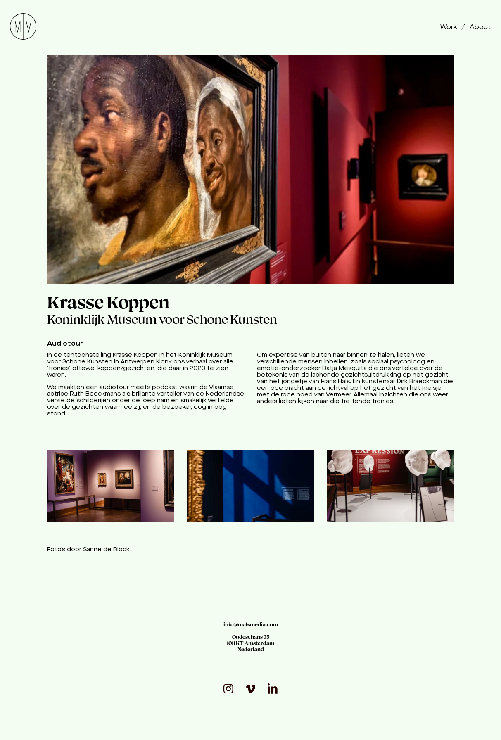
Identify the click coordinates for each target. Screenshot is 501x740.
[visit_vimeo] (251, 688)
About (480, 27)
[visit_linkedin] (273, 688)
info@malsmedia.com (250, 624)
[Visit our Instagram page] (228, 689)
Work (449, 27)
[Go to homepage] (23, 27)
